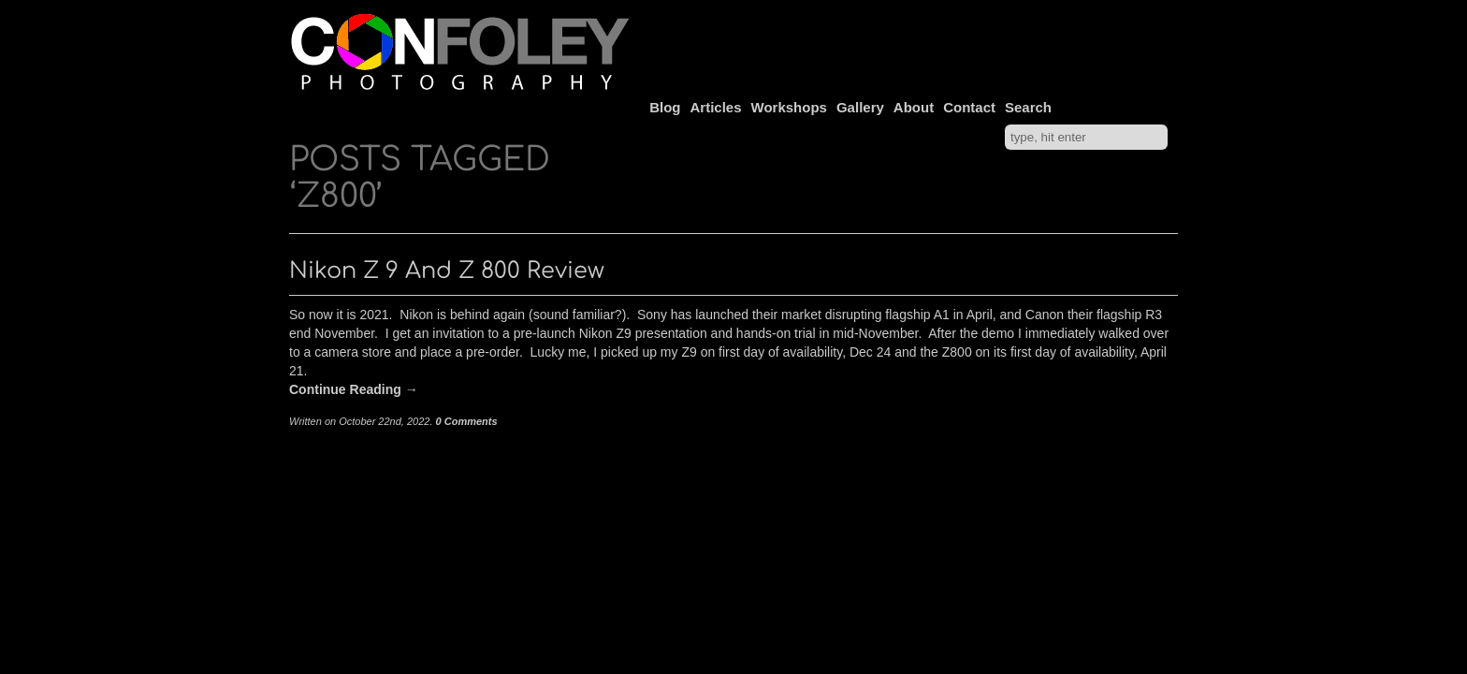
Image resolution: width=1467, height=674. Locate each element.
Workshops (789, 107)
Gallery (860, 107)
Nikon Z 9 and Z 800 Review (446, 271)
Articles (716, 107)
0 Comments (467, 421)
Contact (969, 107)
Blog (664, 107)
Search (1028, 107)
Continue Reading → (353, 389)
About (913, 107)
